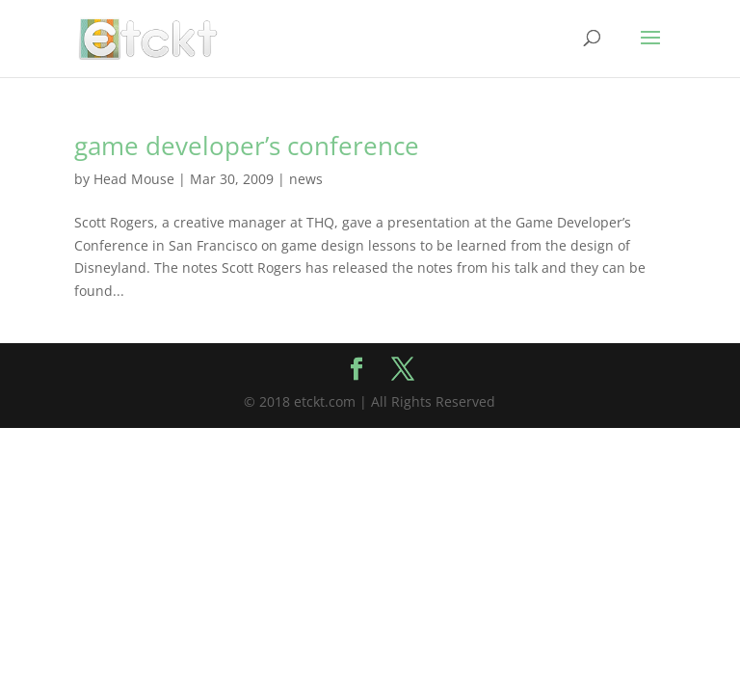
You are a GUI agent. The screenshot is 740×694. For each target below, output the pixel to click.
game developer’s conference (246, 145)
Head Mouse (133, 179)
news (306, 179)
